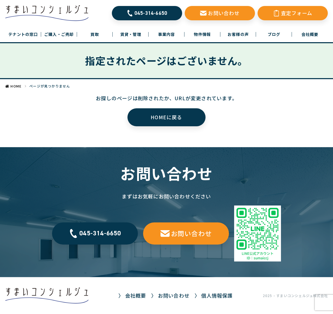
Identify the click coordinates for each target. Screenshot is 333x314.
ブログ (274, 34)
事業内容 (166, 34)
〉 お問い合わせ (170, 295)
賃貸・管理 (130, 34)
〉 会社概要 (132, 295)
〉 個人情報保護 (214, 295)
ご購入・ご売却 (59, 34)
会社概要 (310, 34)
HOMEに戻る (166, 117)
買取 (95, 34)
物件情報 (202, 34)
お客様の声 (238, 34)
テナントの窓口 (24, 34)
